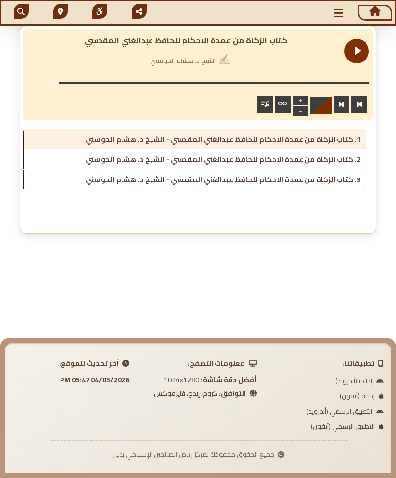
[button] (339, 13)
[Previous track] (359, 104)
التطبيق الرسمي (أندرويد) (345, 411)
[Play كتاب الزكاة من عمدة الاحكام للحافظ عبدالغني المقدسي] (356, 51)
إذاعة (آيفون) (362, 396)
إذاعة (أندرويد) (359, 381)
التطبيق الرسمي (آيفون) (347, 426)
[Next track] (341, 104)
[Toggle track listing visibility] (265, 104)
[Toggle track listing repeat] (283, 104)
